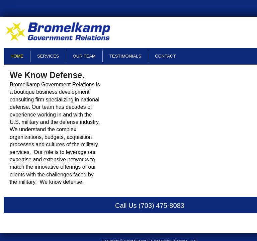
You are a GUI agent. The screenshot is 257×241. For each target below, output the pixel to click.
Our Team (84, 56)
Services (48, 56)
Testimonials (125, 56)
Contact (165, 56)
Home (16, 56)
